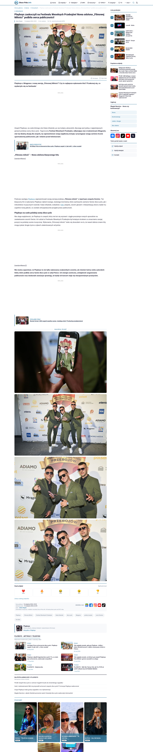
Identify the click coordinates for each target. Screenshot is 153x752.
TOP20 (102, 3)
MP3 (82, 3)
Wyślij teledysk (117, 150)
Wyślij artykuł (117, 146)
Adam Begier (19, 21)
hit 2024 (18, 619)
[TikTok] (103, 605)
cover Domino (99, 615)
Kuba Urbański (59, 615)
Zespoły (112, 3)
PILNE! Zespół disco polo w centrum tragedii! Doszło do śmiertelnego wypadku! (38, 683)
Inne (127, 3)
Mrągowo (78, 615)
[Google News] (86, 605)
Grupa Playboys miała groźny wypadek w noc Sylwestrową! (32, 689)
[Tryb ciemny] (137, 2)
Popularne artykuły (116, 63)
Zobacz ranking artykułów (21, 598)
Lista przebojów (115, 10)
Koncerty (92, 3)
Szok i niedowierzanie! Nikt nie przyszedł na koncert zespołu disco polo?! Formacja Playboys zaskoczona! (46, 686)
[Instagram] (95, 605)
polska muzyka (88, 615)
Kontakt (115, 155)
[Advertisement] (60, 109)
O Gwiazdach (34, 8)
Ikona (113, 112)
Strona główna (18, 8)
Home (53, 3)
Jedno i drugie (116, 121)
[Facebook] (91, 605)
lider (62, 205)
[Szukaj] (133, 2)
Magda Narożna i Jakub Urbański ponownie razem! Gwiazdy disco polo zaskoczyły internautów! (43, 693)
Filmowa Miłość (28, 615)
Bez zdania (115, 125)
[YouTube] (99, 605)
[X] (133, 136)
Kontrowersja (116, 117)
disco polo (69, 615)
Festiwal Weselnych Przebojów (44, 615)
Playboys (31, 199)
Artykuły (62, 3)
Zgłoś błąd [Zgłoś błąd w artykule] (103, 78)
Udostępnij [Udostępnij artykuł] (94, 78)
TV (120, 3)
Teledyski (73, 3)
